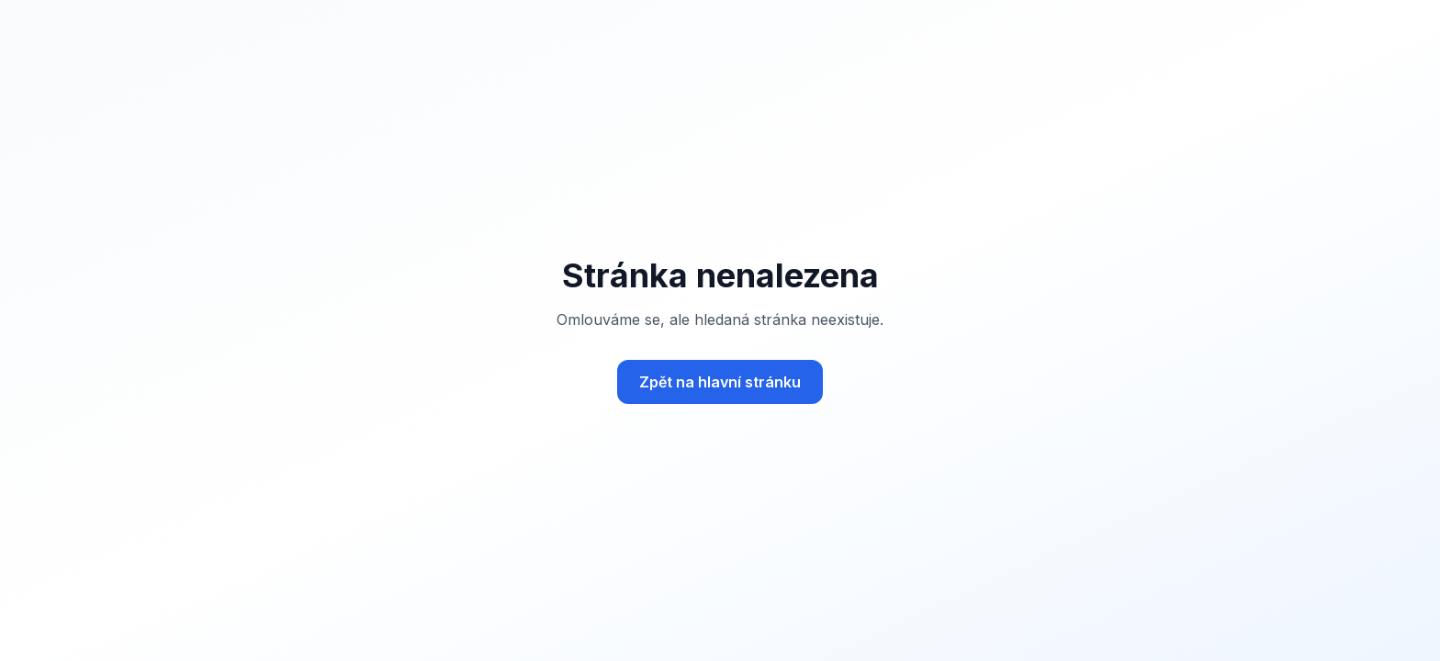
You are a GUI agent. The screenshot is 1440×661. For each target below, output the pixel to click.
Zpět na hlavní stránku (720, 382)
